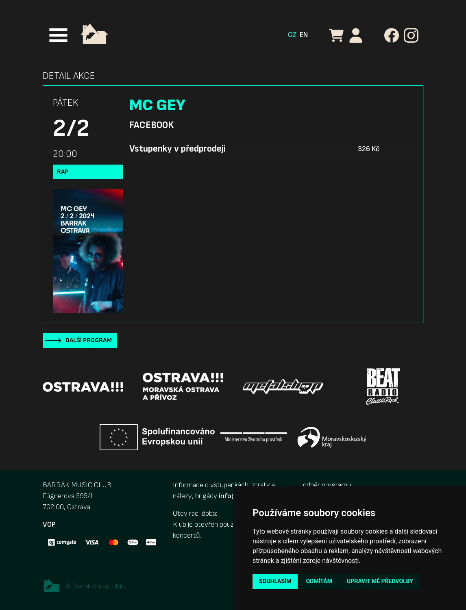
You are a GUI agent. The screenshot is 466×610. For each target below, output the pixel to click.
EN (304, 34)
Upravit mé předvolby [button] (380, 581)
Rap (62, 172)
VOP (49, 524)
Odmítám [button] (319, 581)
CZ (292, 34)
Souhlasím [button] (275, 581)
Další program (88, 340)
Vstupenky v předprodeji (177, 148)
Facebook (151, 125)
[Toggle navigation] (58, 35)
